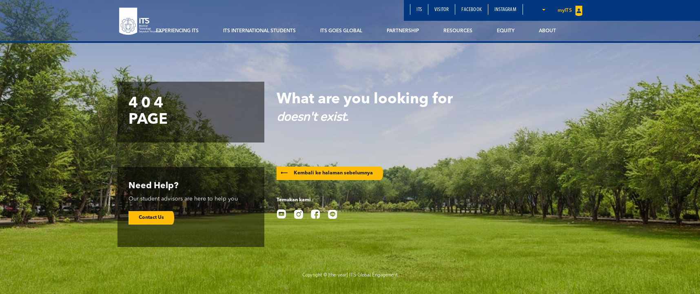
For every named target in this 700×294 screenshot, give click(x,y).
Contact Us (151, 217)
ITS (419, 9)
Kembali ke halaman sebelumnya (327, 173)
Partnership (403, 31)
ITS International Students (259, 31)
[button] (543, 9)
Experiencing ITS (177, 31)
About (547, 31)
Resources (457, 31)
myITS (570, 11)
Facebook (471, 9)
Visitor (441, 9)
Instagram (505, 9)
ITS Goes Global (341, 31)
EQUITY (505, 31)
